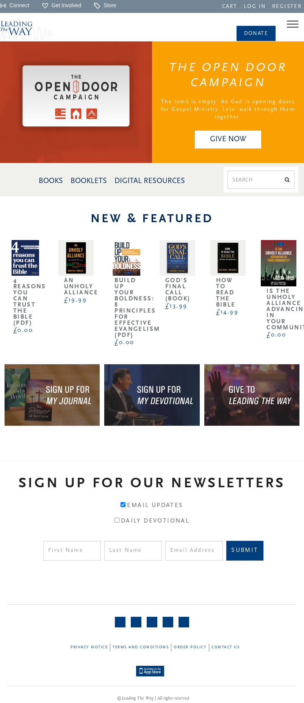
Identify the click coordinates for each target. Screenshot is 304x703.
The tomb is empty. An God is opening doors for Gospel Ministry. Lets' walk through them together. (228, 109)
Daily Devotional (155, 521)
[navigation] (230, 6)
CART (229, 6)
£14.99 (227, 312)
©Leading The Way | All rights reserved (153, 698)
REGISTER (287, 6)
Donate (256, 33)
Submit (244, 550)
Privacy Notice (89, 647)
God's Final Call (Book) (177, 290)
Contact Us (226, 647)
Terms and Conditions (141, 647)
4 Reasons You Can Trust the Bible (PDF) (29, 302)
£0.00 (23, 330)
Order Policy (190, 647)
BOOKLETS (89, 181)
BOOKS (51, 181)
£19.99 (75, 300)
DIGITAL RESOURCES (149, 181)
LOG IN (255, 6)
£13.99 (176, 306)
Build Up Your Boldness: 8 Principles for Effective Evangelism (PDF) (137, 308)
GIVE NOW (228, 139)
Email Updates (155, 505)
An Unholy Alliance (81, 287)
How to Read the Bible (226, 293)
